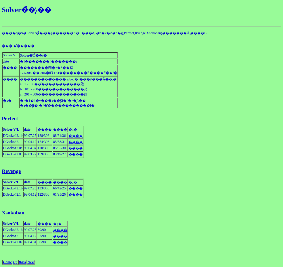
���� (76, 136)
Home (7, 262)
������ (75, 105)
